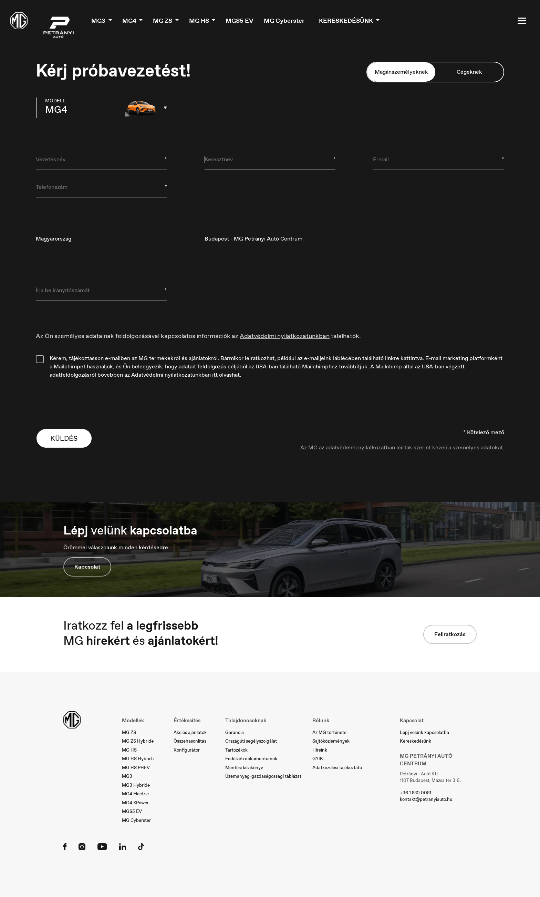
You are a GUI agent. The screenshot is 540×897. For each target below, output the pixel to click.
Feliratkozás (450, 634)
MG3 (99, 21)
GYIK (317, 759)
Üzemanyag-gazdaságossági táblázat (263, 776)
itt (215, 374)
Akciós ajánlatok (190, 732)
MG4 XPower (135, 803)
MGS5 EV (239, 21)
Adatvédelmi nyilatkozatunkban (285, 336)
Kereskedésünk (346, 21)
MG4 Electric (135, 794)
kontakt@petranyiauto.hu (426, 799)
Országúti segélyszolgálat (251, 741)
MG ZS (163, 21)
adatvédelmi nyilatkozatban (360, 447)
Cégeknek (469, 71)
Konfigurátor (187, 750)
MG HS (199, 21)
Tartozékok (236, 750)
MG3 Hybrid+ (136, 785)
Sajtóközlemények (331, 741)
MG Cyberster (284, 21)
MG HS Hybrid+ (138, 759)
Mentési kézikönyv (244, 768)
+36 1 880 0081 (415, 793)
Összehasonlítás (190, 741)
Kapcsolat (87, 566)
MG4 (130, 21)
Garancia (234, 732)
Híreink (319, 750)
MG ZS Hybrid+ (138, 741)
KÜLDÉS (64, 438)
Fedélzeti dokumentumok (251, 759)
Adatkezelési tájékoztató (337, 768)
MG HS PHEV (136, 768)
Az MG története (329, 732)
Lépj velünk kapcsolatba (424, 732)
